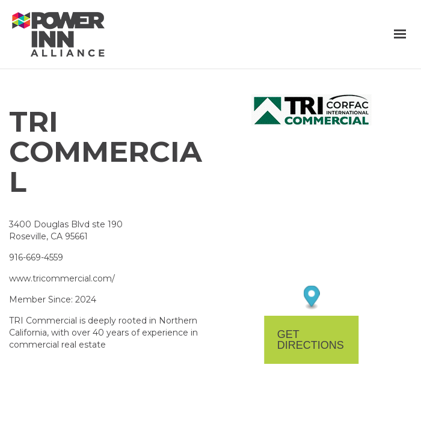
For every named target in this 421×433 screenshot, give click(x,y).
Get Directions (310, 339)
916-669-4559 (36, 257)
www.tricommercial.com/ (62, 278)
